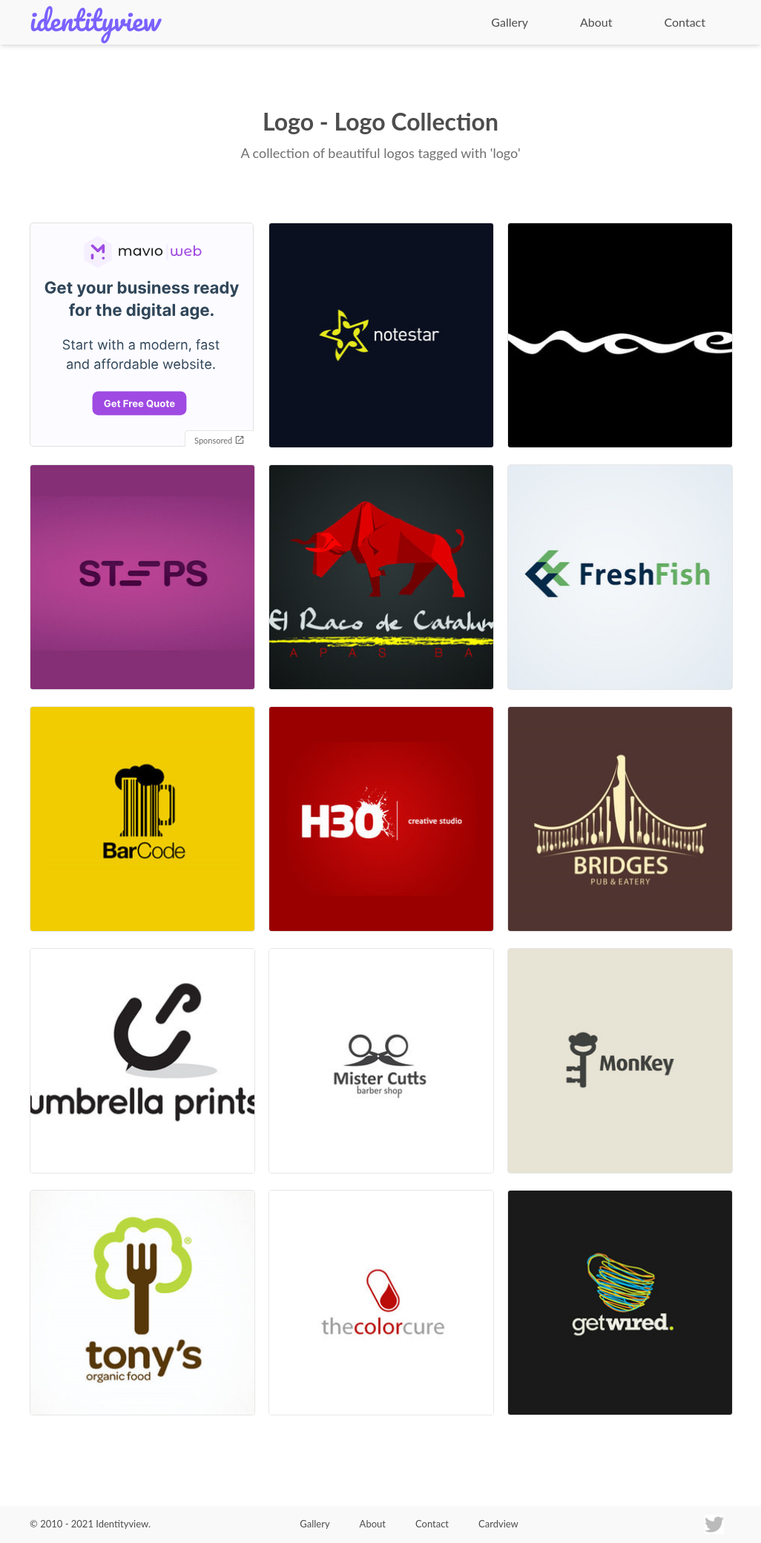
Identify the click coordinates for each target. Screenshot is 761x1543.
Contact (685, 22)
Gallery (509, 22)
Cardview (498, 1524)
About (596, 22)
